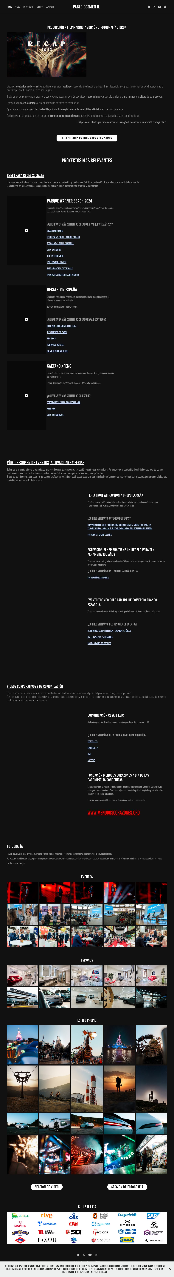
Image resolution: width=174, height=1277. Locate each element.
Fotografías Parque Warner (60, 243)
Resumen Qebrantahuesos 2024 (61, 325)
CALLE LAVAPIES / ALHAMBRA (100, 637)
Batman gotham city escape (60, 268)
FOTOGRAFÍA (28, 6)
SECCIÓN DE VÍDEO (47, 1187)
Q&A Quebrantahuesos (57, 351)
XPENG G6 (51, 408)
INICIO (9, 6)
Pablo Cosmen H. (86, 6)
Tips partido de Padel (57, 332)
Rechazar (103, 1272)
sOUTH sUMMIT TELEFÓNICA (99, 643)
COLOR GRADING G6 (55, 414)
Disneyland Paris (55, 230)
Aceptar (94, 1272)
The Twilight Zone (55, 255)
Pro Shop (51, 338)
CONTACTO (50, 6)
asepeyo (91, 760)
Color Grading (54, 249)
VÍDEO (17, 6)
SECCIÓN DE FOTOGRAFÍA (127, 1187)
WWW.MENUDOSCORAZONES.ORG (114, 812)
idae (89, 753)
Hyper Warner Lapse (56, 262)
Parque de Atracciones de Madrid (63, 274)
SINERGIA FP (93, 747)
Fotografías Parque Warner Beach (63, 237)
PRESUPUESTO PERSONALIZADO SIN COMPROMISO (87, 138)
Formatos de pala (55, 344)
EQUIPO (40, 6)
